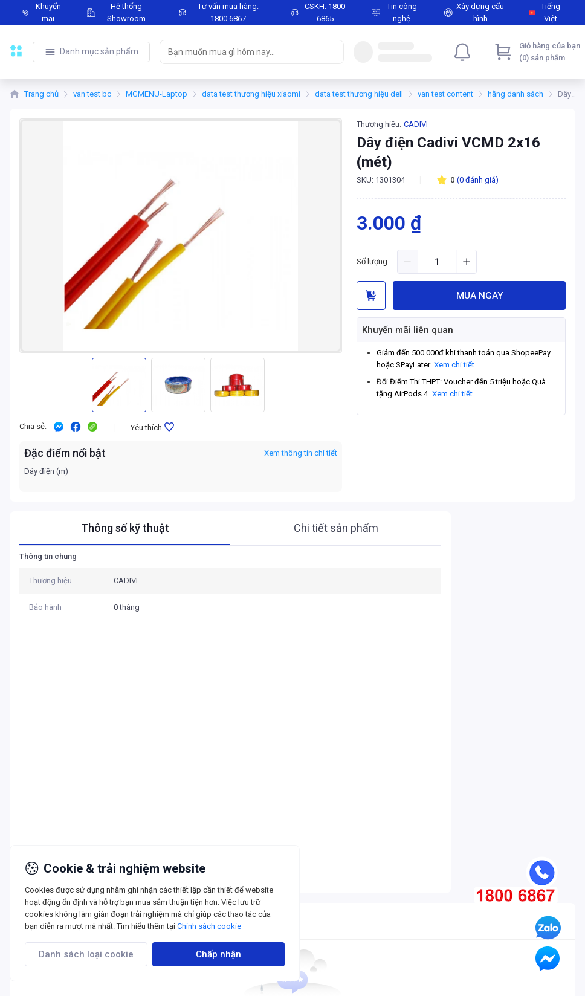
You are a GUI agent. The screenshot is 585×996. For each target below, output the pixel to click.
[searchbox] (241, 52)
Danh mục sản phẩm (99, 51)
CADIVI (416, 124)
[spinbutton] (437, 262)
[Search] (332, 52)
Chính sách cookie (209, 926)
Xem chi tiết (454, 364)
